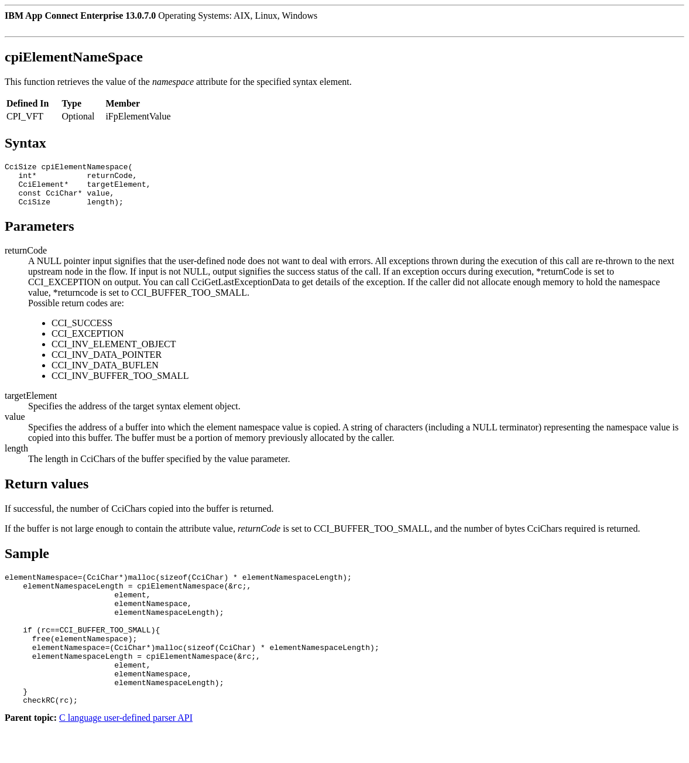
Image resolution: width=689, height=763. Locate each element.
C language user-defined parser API (126, 753)
